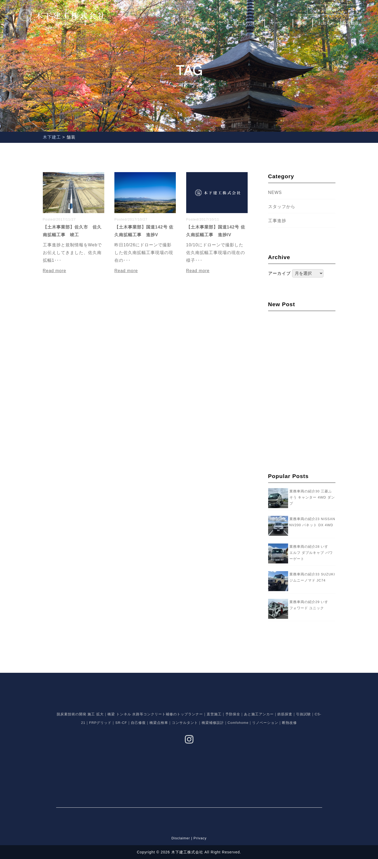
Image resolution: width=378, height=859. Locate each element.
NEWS (275, 192)
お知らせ (326, 23)
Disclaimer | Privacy (188, 838)
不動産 (352, 23)
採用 (302, 23)
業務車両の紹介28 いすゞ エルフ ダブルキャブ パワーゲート (311, 553)
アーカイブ (279, 273)
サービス (278, 23)
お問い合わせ (333, 10)
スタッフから (281, 206)
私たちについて (207, 23)
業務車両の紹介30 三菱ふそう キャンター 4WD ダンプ (312, 497)
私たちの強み (246, 23)
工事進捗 (277, 220)
